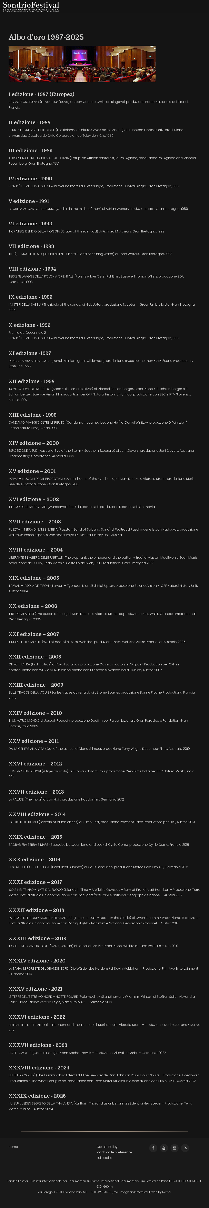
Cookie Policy (107, 1146)
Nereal (166, 1192)
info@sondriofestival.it (135, 1192)
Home (13, 1146)
